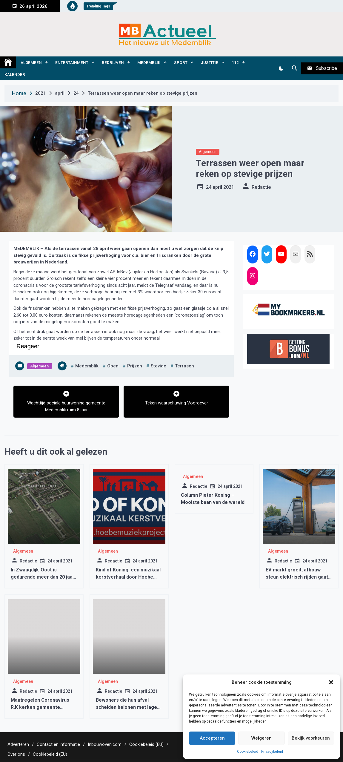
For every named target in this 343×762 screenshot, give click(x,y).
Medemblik (149, 62)
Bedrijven (113, 62)
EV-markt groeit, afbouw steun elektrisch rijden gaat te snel (297, 577)
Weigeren (261, 738)
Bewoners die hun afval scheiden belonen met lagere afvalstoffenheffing (129, 707)
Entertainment (71, 62)
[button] (331, 682)
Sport (180, 62)
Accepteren (212, 738)
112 (235, 62)
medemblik (87, 366)
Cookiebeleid (247, 751)
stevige (158, 366)
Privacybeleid (272, 751)
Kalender (14, 74)
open (113, 366)
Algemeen (31, 62)
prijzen (134, 366)
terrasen (184, 366)
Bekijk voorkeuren (311, 738)
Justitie (209, 62)
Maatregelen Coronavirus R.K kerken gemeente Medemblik (40, 707)
